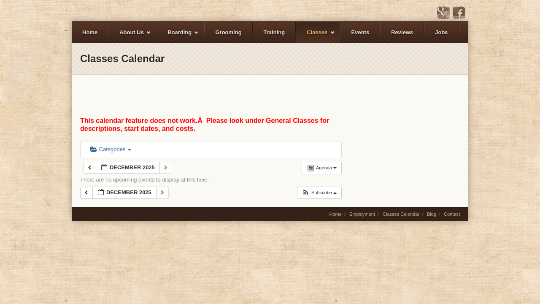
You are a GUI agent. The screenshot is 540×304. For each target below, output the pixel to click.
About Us (130, 36)
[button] (319, 192)
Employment (362, 214)
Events (360, 32)
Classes (315, 36)
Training (274, 32)
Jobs (441, 32)
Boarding (178, 36)
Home (89, 32)
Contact (452, 214)
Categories (110, 149)
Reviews (402, 32)
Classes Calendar (401, 214)
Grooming (228, 32)
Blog (431, 214)
